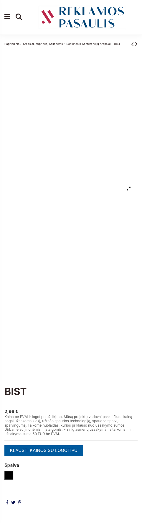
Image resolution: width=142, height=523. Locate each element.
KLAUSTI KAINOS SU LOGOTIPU (44, 450)
